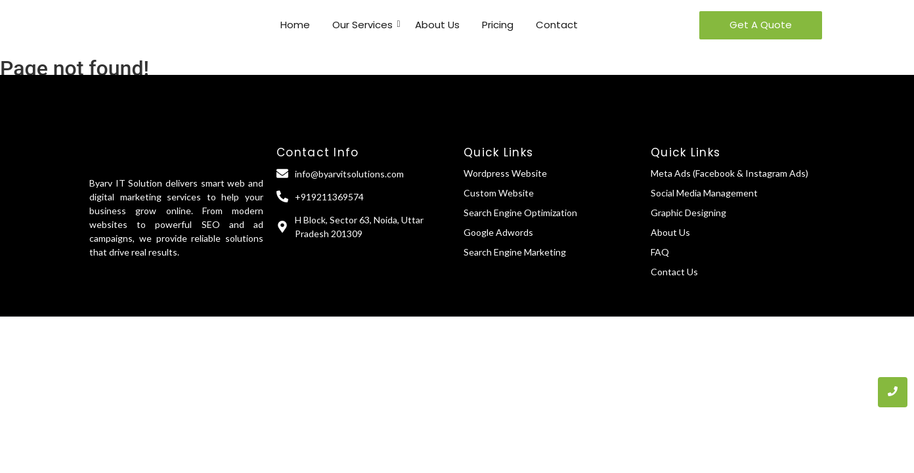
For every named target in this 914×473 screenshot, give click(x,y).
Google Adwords (498, 232)
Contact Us (674, 271)
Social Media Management (704, 192)
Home (295, 25)
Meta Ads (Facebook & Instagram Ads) (729, 173)
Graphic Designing (688, 212)
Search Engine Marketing (515, 252)
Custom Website (499, 192)
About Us (437, 25)
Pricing (497, 25)
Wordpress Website (505, 173)
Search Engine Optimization (520, 212)
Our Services (364, 25)
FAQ (660, 252)
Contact (557, 25)
